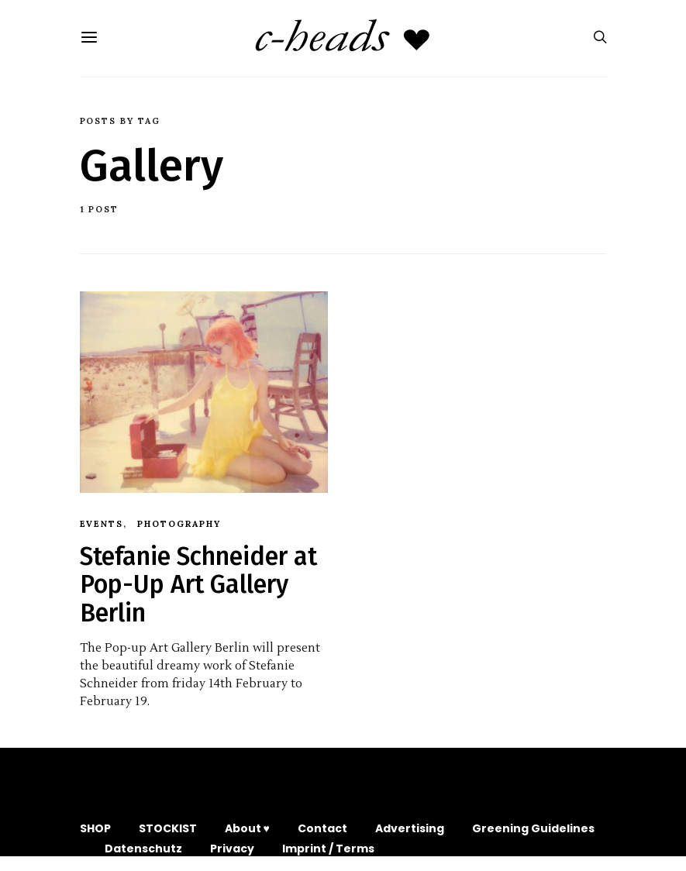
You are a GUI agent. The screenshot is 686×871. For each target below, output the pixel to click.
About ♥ (247, 828)
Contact (322, 828)
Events (102, 523)
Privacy (232, 848)
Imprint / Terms (328, 848)
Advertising (409, 828)
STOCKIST (168, 828)
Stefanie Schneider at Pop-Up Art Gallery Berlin (198, 585)
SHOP (95, 828)
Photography (179, 523)
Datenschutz (143, 848)
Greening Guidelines (533, 828)
